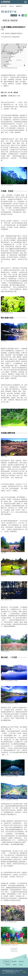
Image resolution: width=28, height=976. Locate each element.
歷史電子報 (14, 20)
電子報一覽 (6, 20)
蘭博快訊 (8, 964)
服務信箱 (21, 961)
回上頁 (14, 949)
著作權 (20, 964)
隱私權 (14, 964)
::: (0, 11)
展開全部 (6, 961)
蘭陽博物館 (4, 6)
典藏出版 (11, 6)
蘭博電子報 (19, 6)
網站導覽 (14, 961)
